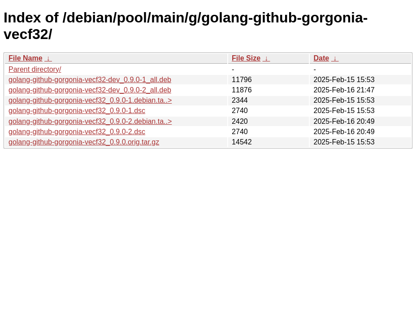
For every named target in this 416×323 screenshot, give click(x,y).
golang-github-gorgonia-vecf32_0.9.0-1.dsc (77, 110)
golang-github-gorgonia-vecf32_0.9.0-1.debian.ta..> (90, 100)
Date (321, 58)
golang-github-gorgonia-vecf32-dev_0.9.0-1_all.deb (90, 79)
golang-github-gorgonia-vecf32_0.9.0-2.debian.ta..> (90, 121)
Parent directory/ (35, 69)
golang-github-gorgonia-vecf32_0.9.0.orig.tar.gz (84, 142)
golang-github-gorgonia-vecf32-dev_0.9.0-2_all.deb (90, 90)
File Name (26, 58)
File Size (246, 58)
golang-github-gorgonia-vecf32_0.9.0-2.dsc (77, 131)
